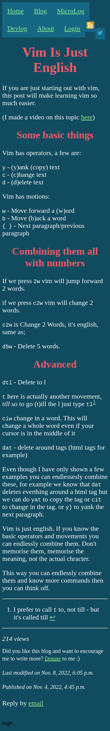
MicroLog (70, 11)
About (45, 28)
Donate (53, 658)
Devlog (17, 28)
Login (72, 28)
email (35, 703)
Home (15, 11)
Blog (40, 11)
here (87, 117)
